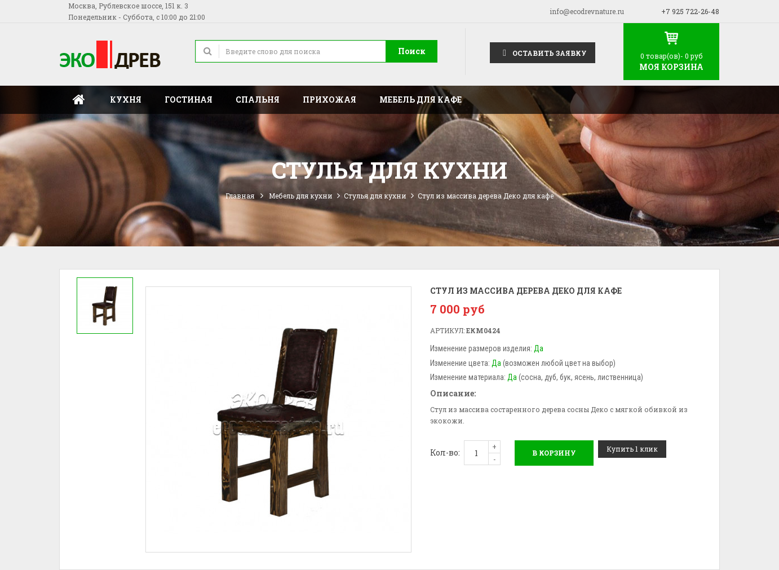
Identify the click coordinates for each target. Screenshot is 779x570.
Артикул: (447, 330)
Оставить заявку (542, 52)
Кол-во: (445, 452)
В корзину (554, 452)
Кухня (125, 99)
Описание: (453, 393)
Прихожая (329, 99)
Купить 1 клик (632, 448)
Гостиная (189, 99)
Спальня (258, 99)
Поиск (412, 51)
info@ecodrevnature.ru (587, 11)
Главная (79, 100)
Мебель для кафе (420, 99)
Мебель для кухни (301, 195)
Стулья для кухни (375, 195)
